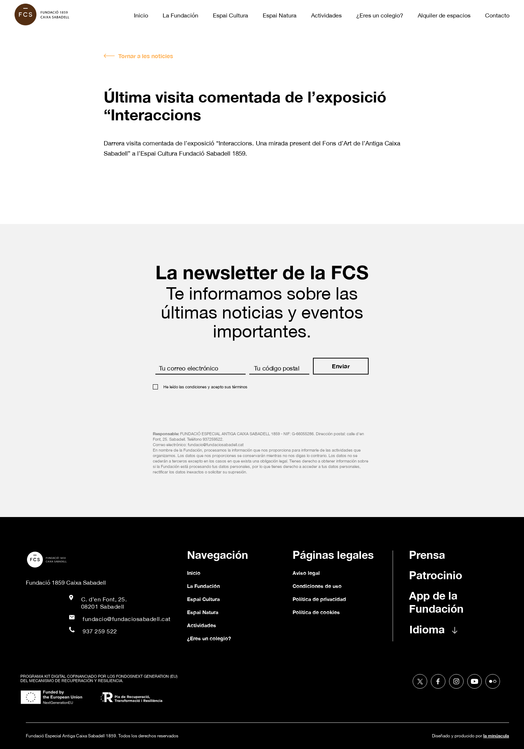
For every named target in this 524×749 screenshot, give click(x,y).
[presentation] (208, 408)
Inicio (141, 15)
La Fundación (180, 15)
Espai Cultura (230, 15)
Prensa (427, 554)
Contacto (497, 15)
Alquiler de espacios (444, 15)
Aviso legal (306, 573)
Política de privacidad (319, 599)
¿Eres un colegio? (379, 15)
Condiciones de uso (317, 586)
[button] (440, 633)
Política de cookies (316, 612)
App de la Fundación (436, 602)
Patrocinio (435, 575)
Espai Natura (280, 15)
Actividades (326, 15)
